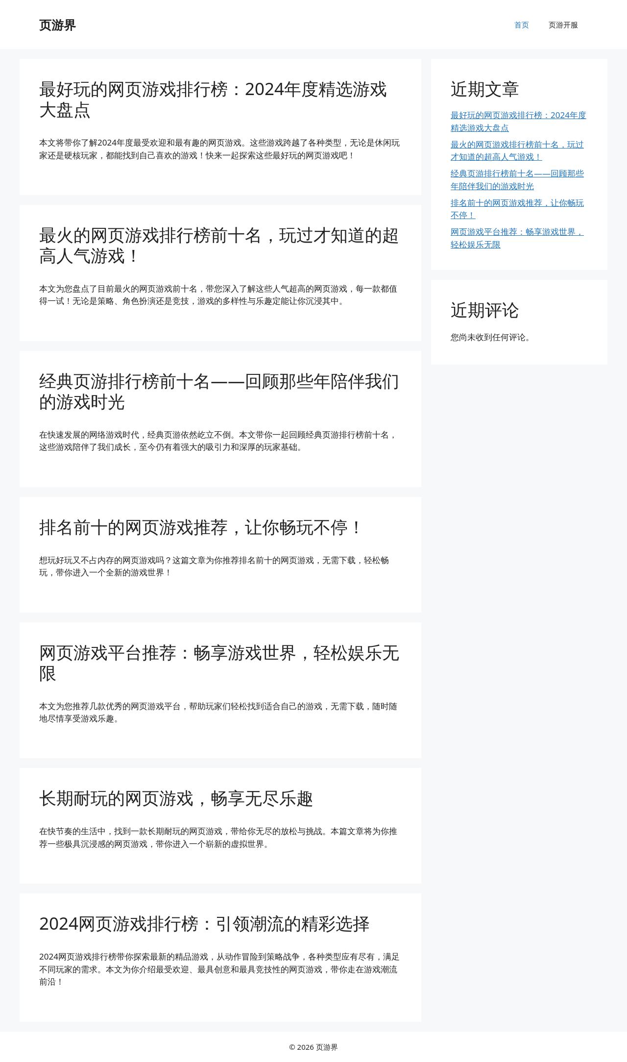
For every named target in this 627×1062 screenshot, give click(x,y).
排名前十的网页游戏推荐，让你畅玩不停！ (202, 526)
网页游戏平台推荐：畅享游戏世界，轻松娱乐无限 (219, 662)
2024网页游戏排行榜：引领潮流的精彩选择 (204, 923)
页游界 (57, 24)
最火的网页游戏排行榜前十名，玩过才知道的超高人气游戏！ (219, 245)
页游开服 (563, 24)
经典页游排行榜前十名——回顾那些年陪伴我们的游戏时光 (219, 391)
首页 (521, 24)
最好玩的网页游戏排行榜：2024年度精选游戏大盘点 (213, 99)
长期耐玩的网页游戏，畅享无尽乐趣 (176, 797)
